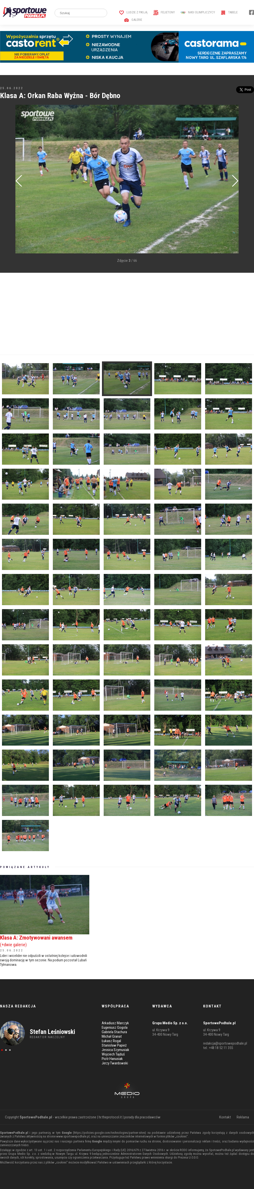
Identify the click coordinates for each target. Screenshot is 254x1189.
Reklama (243, 1117)
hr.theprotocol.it (110, 1117)
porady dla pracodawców (142, 1117)
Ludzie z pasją (133, 12)
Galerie (133, 20)
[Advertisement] (127, 314)
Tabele (229, 12)
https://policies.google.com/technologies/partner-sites (109, 1133)
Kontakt (225, 1117)
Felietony (164, 12)
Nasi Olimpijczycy (198, 12)
